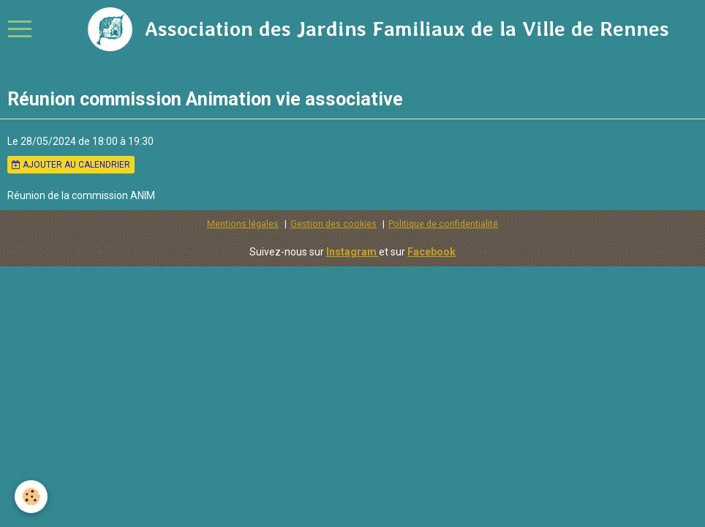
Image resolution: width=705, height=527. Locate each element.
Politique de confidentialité (443, 223)
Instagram (352, 252)
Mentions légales (243, 223)
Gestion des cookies (333, 223)
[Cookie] (31, 496)
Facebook (431, 252)
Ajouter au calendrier (71, 165)
